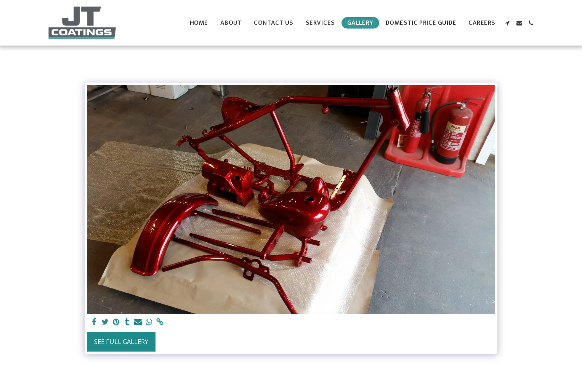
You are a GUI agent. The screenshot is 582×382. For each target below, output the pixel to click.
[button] (507, 23)
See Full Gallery (121, 341)
